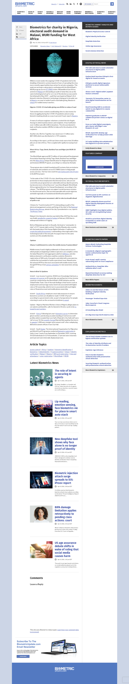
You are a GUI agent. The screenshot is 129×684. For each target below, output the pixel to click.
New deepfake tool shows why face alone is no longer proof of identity (66, 444)
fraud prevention (57, 352)
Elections (65, 46)
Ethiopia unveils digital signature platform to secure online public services (98, 85)
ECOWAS (49, 89)
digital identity (44, 352)
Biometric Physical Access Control (98, 32)
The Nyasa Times (36, 211)
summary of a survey (37, 278)
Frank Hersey (53, 42)
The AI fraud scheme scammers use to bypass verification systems (99, 337)
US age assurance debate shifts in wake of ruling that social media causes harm (67, 549)
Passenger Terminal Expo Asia (96, 298)
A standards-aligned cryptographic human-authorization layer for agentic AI (98, 253)
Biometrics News (21, 12)
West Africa (40, 161)
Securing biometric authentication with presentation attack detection (98, 364)
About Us (54, 4)
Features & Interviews (49, 12)
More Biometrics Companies (96, 176)
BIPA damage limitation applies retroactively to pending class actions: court (65, 514)
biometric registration (66, 331)
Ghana (32, 102)
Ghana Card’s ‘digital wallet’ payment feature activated (99, 92)
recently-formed (49, 320)
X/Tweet (21, 30)
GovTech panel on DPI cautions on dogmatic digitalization (98, 196)
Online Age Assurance (93, 46)
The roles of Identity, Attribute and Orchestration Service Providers (98, 344)
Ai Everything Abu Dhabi (94, 310)
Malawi (40, 92)
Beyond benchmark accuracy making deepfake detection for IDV (99, 274)
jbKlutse (66, 254)
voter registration (46, 356)
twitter (74, 4)
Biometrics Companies (78, 12)
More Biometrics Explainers (95, 370)
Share (20, 27)
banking (50, 350)
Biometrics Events (101, 12)
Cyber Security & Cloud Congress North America (97, 304)
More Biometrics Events (94, 320)
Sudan (43, 329)
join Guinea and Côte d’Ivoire (68, 172)
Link (20, 33)
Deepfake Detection (93, 41)
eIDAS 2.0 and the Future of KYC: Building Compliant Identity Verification (97, 291)
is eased (66, 300)
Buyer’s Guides (40, 12)
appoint (34, 322)
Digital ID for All (31, 12)
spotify (80, 4)
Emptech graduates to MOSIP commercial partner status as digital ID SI (99, 117)
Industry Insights (60, 12)
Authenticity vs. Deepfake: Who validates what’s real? (97, 267)
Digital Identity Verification (96, 36)
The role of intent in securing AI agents (65, 374)
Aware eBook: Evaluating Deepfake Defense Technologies (98, 245)
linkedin (70, 4)
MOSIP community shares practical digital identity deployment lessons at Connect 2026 (99, 203)
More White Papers (92, 280)
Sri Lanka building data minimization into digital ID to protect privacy (99, 142)
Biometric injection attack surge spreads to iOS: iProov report (66, 478)
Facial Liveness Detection (95, 51)
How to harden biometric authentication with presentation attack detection (98, 356)
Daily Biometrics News (93, 148)
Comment (22, 37)
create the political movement (40, 231)
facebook (77, 4)
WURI (66, 356)
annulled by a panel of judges (48, 218)
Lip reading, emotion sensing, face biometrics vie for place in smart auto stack (66, 408)
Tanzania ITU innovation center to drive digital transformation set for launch (98, 100)
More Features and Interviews (96, 227)
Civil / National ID (56, 46)
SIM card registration (60, 354)
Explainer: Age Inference (94, 350)
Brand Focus (69, 12)
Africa (44, 350)
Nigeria (34, 100)
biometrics (33, 352)
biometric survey (62, 314)
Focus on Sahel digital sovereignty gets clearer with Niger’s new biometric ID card (98, 126)
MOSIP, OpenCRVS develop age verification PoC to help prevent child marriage (99, 135)
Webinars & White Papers (89, 12)
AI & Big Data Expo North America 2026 (100, 315)
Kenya (38, 314)
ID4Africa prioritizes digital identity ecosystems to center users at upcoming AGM (99, 220)
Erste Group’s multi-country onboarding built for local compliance (99, 260)
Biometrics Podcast (111, 12)
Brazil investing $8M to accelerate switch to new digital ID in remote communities (98, 109)
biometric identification (63, 350)
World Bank (58, 356)
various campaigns (52, 265)
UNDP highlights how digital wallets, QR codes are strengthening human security (99, 212)
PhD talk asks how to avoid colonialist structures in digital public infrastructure (99, 69)
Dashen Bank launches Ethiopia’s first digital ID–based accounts (99, 77)
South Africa (40, 294)
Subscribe (61, 4)
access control (35, 350)
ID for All (71, 46)
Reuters (75, 116)
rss (67, 4)
